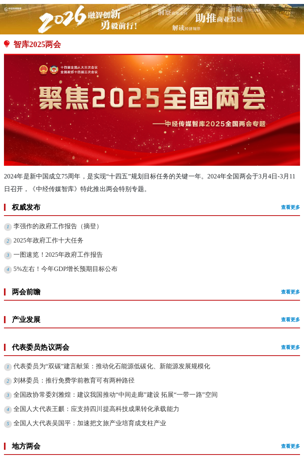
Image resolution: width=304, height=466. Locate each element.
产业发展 (156, 320)
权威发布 (156, 207)
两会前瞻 (156, 292)
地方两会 (156, 446)
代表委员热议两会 (156, 347)
